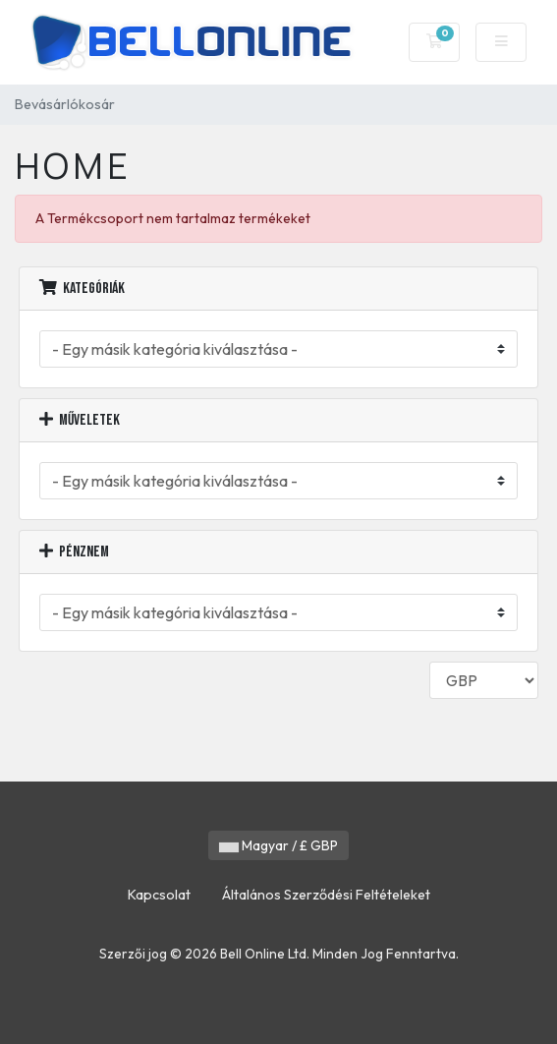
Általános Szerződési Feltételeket (326, 894)
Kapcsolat (159, 894)
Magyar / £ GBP (278, 845)
